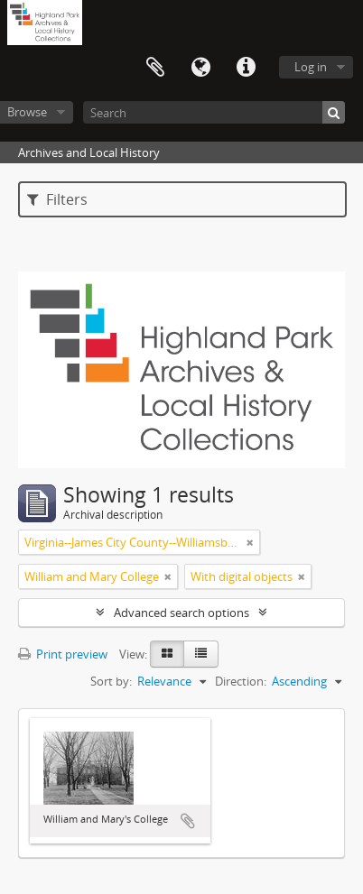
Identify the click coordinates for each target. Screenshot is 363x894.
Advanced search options (181, 612)
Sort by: (111, 681)
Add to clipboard (188, 821)
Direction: (240, 681)
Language (200, 67)
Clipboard (155, 67)
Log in (310, 67)
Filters (57, 199)
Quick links (245, 67)
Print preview (62, 654)
